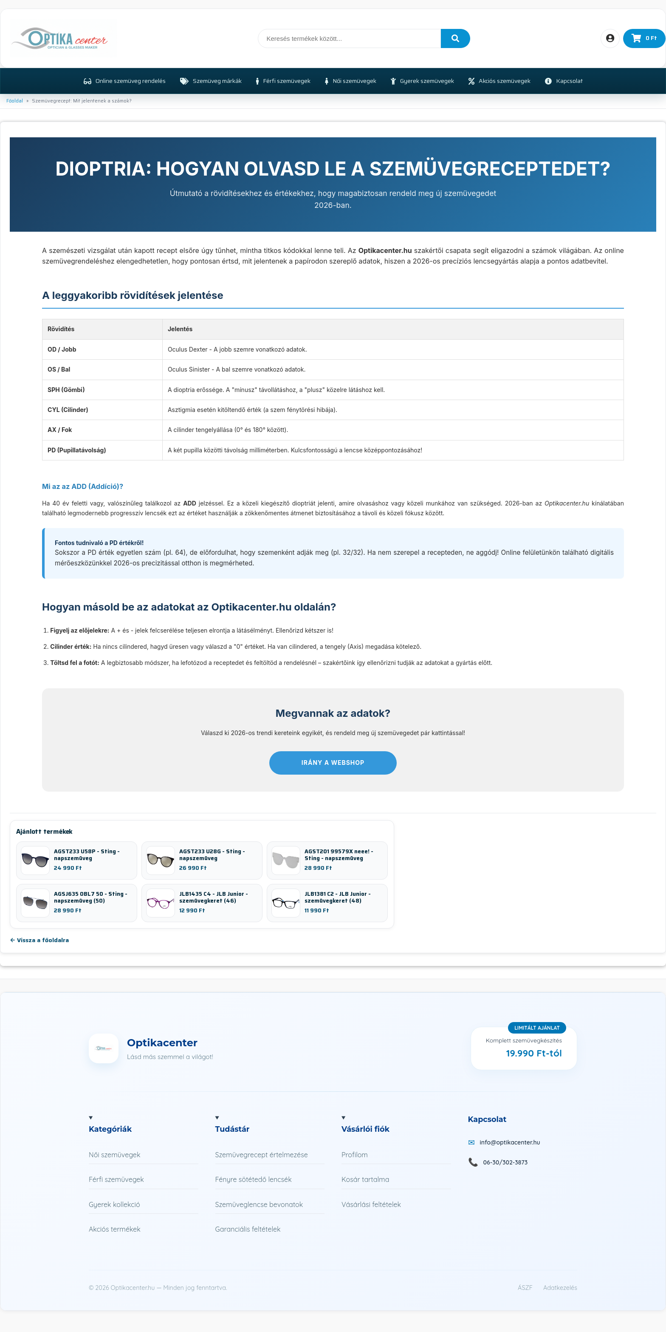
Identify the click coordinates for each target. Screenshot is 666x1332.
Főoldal (14, 101)
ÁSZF (525, 1288)
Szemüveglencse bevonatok (259, 1204)
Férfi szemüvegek (116, 1179)
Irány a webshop (333, 762)
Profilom (354, 1154)
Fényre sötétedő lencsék (253, 1179)
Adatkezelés (560, 1288)
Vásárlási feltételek (371, 1204)
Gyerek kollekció (114, 1204)
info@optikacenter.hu (510, 1142)
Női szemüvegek (114, 1154)
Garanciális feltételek (248, 1229)
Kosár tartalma (365, 1179)
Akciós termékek (115, 1229)
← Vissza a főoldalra (39, 940)
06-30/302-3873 (505, 1162)
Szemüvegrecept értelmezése (261, 1154)
